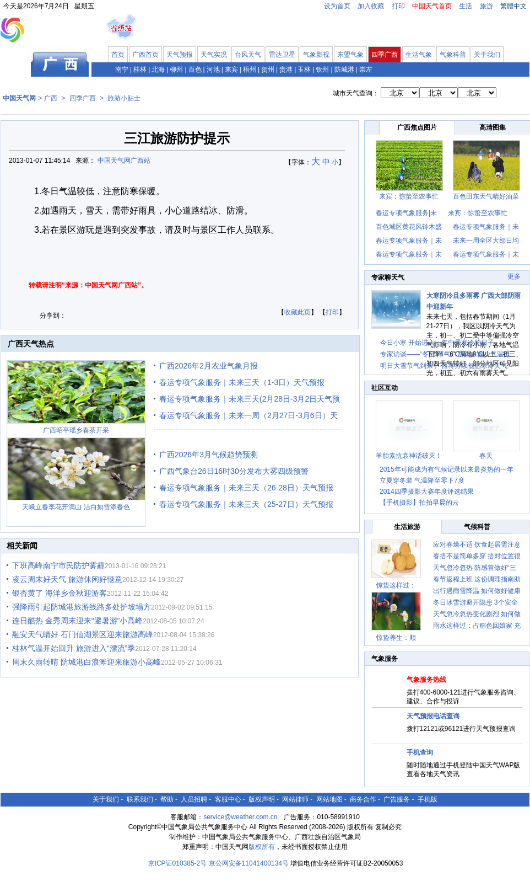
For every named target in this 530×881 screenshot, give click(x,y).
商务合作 (363, 799)
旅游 (486, 6)
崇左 (365, 69)
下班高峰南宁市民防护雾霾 (58, 565)
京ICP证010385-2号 (177, 863)
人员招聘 (194, 799)
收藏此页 (297, 312)
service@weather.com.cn (240, 817)
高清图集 (492, 127)
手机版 (427, 799)
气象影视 (316, 54)
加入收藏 (371, 6)
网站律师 (295, 799)
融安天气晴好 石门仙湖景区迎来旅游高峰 (82, 634)
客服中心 (228, 799)
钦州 (322, 69)
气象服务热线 (426, 680)
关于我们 (487, 54)
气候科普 (477, 527)
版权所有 (261, 847)
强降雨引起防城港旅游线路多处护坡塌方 (81, 606)
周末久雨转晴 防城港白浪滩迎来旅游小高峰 (86, 662)
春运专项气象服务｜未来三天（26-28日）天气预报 (246, 487)
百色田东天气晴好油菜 (486, 196)
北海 (158, 69)
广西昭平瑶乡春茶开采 (76, 430)
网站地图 (329, 799)
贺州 (267, 69)
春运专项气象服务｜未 (486, 227)
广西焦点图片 (417, 127)
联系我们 (140, 799)
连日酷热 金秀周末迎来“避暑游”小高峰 (77, 620)
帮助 (167, 799)
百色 (195, 69)
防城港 (344, 69)
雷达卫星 (282, 54)
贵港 (286, 69)
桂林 (140, 69)
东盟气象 (350, 54)
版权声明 (261, 799)
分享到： (53, 315)
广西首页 (145, 54)
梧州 (249, 69)
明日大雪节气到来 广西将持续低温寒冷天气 (443, 366)
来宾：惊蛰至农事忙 (409, 196)
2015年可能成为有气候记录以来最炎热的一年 (446, 469)
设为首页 (337, 6)
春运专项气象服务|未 (406, 213)
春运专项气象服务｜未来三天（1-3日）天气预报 (242, 382)
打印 (398, 6)
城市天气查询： (356, 93)
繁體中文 (513, 6)
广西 (50, 98)
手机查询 (420, 752)
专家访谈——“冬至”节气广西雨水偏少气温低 (445, 354)
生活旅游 (407, 527)
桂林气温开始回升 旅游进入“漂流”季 (73, 648)
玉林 (304, 69)
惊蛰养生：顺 (396, 638)
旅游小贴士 (123, 98)
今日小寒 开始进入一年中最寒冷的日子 (437, 342)
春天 (486, 456)
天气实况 (214, 54)
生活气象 (418, 54)
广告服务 (396, 799)
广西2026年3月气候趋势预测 (208, 454)
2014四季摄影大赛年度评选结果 (427, 491)
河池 (213, 69)
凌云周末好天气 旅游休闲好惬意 (67, 579)
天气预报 (179, 54)
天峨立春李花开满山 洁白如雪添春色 (75, 507)
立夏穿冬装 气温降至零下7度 (422, 480)
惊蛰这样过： (396, 585)
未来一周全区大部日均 (486, 240)
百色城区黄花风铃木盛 (409, 227)
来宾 (231, 69)
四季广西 (384, 54)
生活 (465, 6)
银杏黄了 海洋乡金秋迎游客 (59, 593)
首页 (118, 54)
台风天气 (248, 54)
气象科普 (453, 54)
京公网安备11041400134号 (249, 863)
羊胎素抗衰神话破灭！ (409, 456)
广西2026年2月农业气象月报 (208, 365)
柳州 (176, 69)
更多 (514, 276)
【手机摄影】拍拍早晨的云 (419, 502)
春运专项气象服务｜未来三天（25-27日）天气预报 (246, 504)
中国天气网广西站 (124, 160)
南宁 (121, 69)
